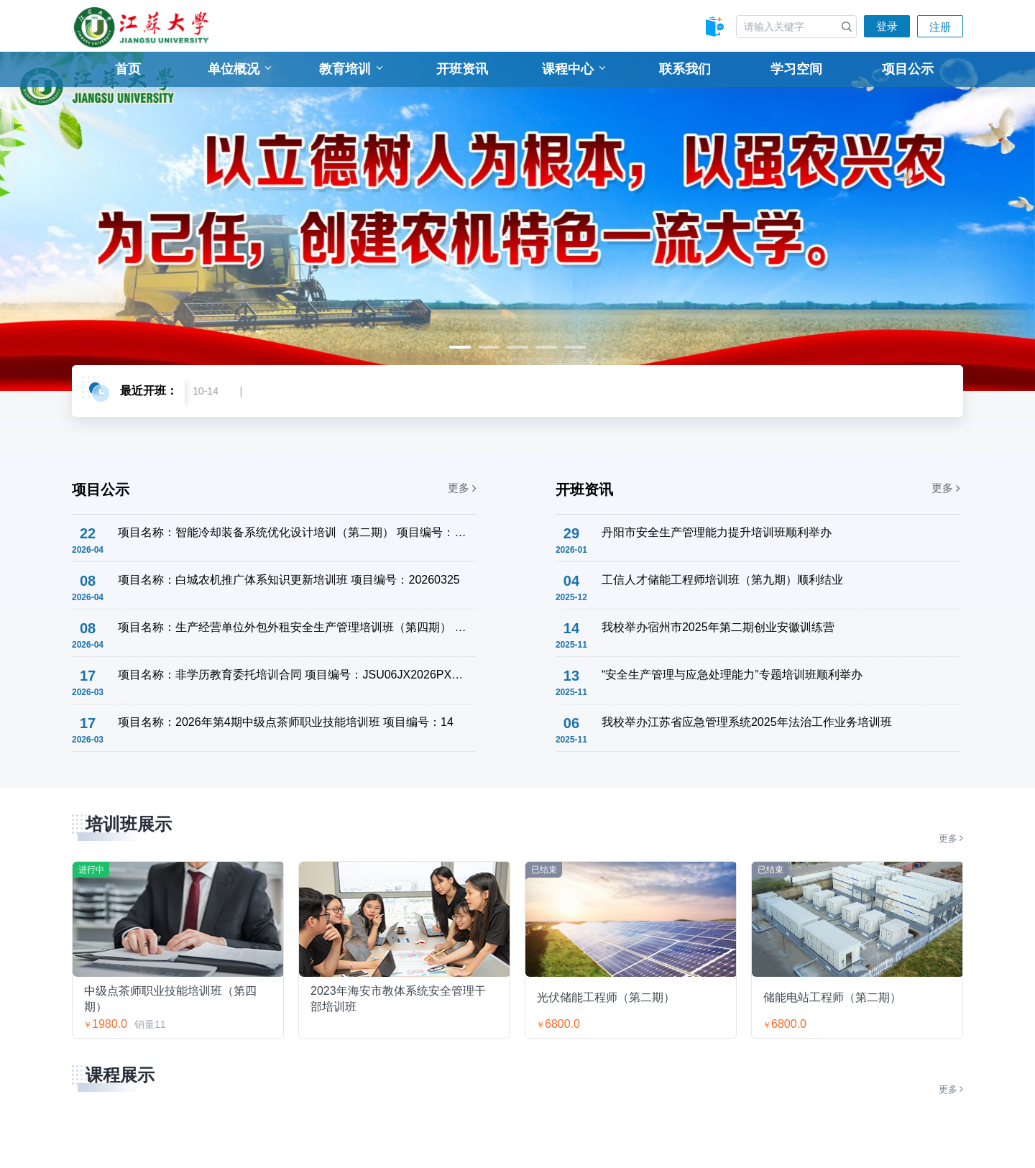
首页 (128, 69)
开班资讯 (462, 69)
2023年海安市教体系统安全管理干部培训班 (398, 998)
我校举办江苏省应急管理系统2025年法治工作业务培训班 (747, 722)
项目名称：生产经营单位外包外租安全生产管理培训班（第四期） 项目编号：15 (292, 627)
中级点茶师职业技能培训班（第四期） (170, 998)
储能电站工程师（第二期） (832, 997)
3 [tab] (517, 347)
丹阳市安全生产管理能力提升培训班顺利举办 (717, 532)
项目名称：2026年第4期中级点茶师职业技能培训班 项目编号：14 (286, 722)
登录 (887, 26)
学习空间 (796, 69)
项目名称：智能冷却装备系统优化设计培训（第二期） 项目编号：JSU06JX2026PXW (292, 532)
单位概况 (239, 69)
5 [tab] (575, 347)
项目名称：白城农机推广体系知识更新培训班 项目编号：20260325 (289, 580)
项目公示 (908, 69)
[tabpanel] (517, 221)
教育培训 (350, 69)
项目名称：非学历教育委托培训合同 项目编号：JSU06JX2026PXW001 (292, 674)
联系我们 (685, 69)
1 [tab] (460, 347)
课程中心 (573, 69)
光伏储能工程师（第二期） (606, 997)
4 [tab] (546, 347)
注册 (940, 27)
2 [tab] (489, 347)
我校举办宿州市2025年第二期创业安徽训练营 (718, 627)
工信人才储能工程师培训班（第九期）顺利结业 (722, 580)
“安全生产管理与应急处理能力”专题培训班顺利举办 (732, 674)
